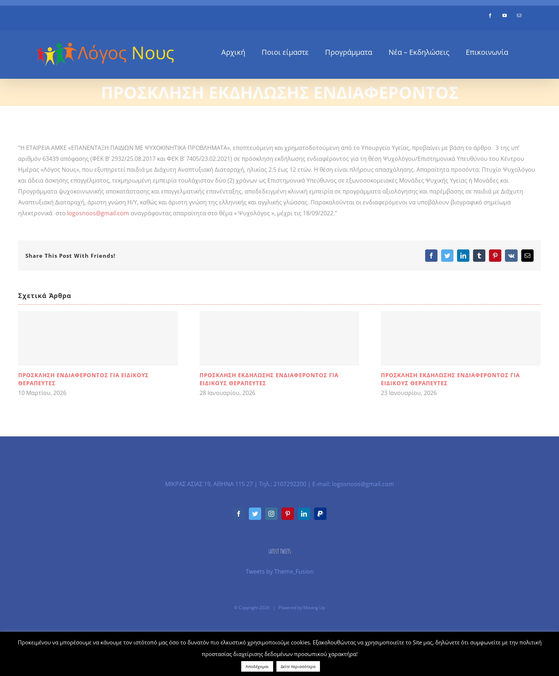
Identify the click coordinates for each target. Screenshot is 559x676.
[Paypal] (320, 514)
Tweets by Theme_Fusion (280, 571)
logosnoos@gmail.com (98, 213)
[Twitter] (255, 514)
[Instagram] (271, 514)
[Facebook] (239, 514)
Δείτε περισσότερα (298, 666)
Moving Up (314, 607)
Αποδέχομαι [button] (257, 666)
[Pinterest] (287, 514)
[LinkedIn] (304, 514)
